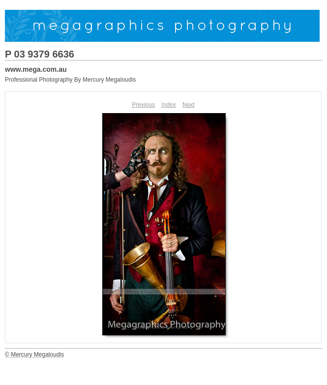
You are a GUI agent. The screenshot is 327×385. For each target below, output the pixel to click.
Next (188, 104)
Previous (143, 104)
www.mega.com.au (36, 69)
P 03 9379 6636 (39, 54)
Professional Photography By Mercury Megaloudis (70, 79)
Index (168, 104)
